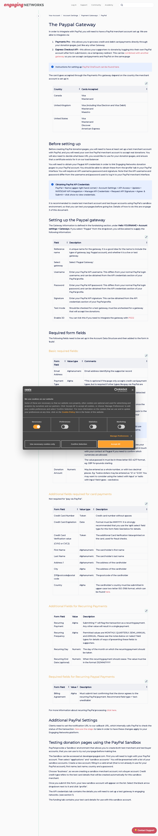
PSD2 (131, 318)
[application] (144, 831)
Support (83, 5)
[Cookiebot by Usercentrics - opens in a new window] (116, 390)
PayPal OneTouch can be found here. (100, 67)
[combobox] (136, 5)
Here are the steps (84, 729)
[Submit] (122, 5)
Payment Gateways (89, 15)
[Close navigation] (39, 16)
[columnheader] (67, 89)
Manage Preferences (119, 436)
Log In (73, 5)
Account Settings (70, 15)
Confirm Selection (79, 444)
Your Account (54, 15)
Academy (109, 5)
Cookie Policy (68, 412)
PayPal (104, 15)
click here (111, 710)
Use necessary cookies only (42, 444)
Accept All (115, 444)
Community (96, 5)
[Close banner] (132, 390)
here (107, 592)
